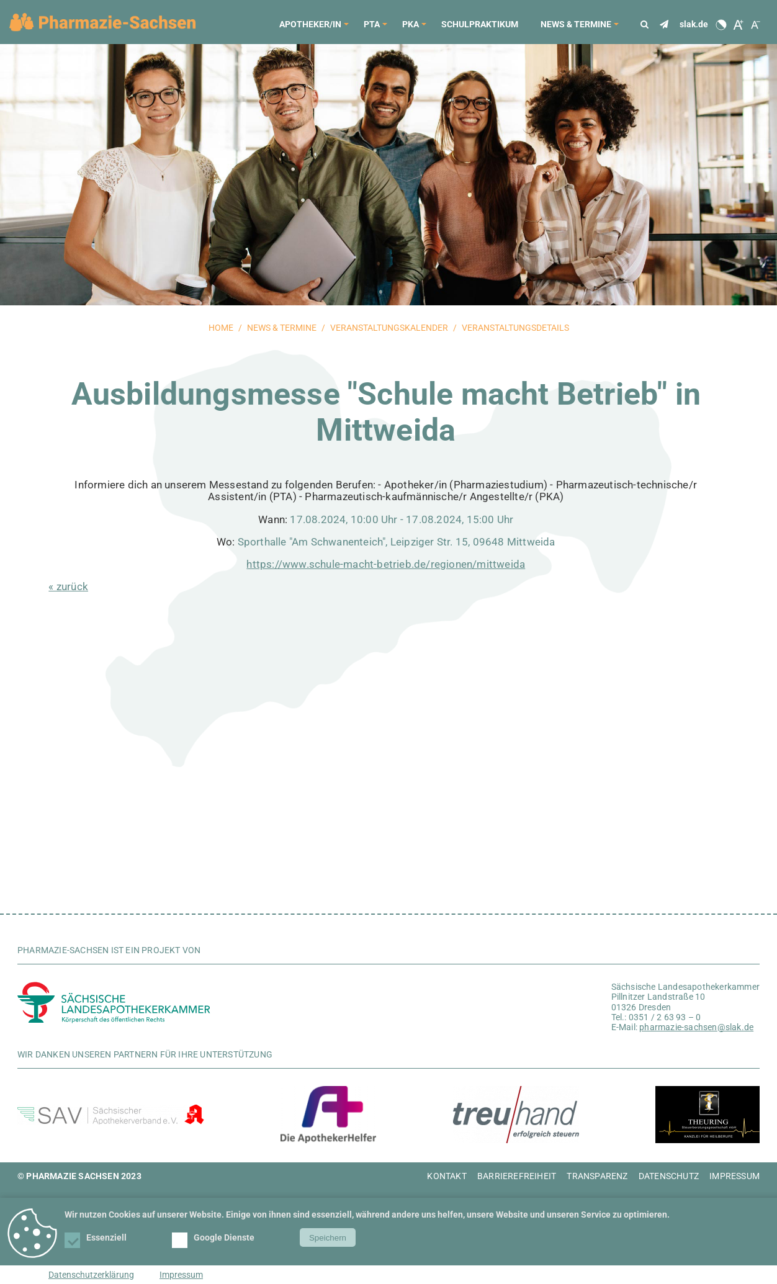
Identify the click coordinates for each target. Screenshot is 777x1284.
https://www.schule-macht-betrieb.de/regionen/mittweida (385, 564)
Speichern (327, 1237)
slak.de (694, 24)
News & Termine (581, 28)
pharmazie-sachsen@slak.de (696, 1027)
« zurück (68, 586)
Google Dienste (214, 1237)
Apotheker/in (316, 28)
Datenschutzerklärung (91, 1275)
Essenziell (96, 1237)
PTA (377, 28)
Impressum (181, 1275)
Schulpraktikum (479, 24)
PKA (416, 28)
